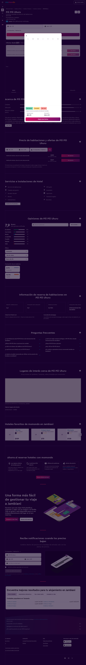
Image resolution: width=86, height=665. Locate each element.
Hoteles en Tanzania (32, 8)
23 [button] (40, 50)
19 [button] (26, 50)
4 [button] (22, 43)
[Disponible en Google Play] (70, 641)
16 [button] (40, 47)
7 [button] (33, 43)
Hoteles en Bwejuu (14, 605)
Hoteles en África (22, 8)
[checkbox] (15, 269)
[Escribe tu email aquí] (27, 563)
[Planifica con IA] (2, 16)
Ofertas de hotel (14, 8)
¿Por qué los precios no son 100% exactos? (46, 629)
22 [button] (37, 50)
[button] (2, 2)
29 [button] (37, 54)
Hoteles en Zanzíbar (14, 601)
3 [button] (56, 40)
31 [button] (19, 58)
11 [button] (22, 47)
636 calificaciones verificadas (25, 21)
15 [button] (37, 47)
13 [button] (29, 47)
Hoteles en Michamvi (51, 605)
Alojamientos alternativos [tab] (27, 594)
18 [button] (22, 50)
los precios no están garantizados (43, 619)
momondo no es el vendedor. (46, 624)
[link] (46, 477)
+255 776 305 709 (15, 19)
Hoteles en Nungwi (14, 603)
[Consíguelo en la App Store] (70, 645)
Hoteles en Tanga (50, 603)
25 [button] (22, 54)
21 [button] (33, 50)
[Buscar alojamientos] (2, 9)
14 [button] (33, 47)
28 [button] (33, 54)
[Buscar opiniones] (54, 225)
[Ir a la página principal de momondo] (10, 2)
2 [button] (40, 40)
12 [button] (26, 47)
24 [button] (19, 54)
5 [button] (26, 43)
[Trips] (2, 20)
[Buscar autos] (2, 13)
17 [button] (19, 50)
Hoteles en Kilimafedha (51, 601)
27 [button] (30, 54)
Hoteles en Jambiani (42, 8)
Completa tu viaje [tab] (53, 594)
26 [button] (26, 54)
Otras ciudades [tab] (14, 594)
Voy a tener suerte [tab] (41, 594)
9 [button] (40, 43)
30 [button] (40, 54)
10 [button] (19, 47)
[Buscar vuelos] (2, 6)
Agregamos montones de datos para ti (46, 626)
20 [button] (30, 50)
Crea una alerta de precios (71, 467)
